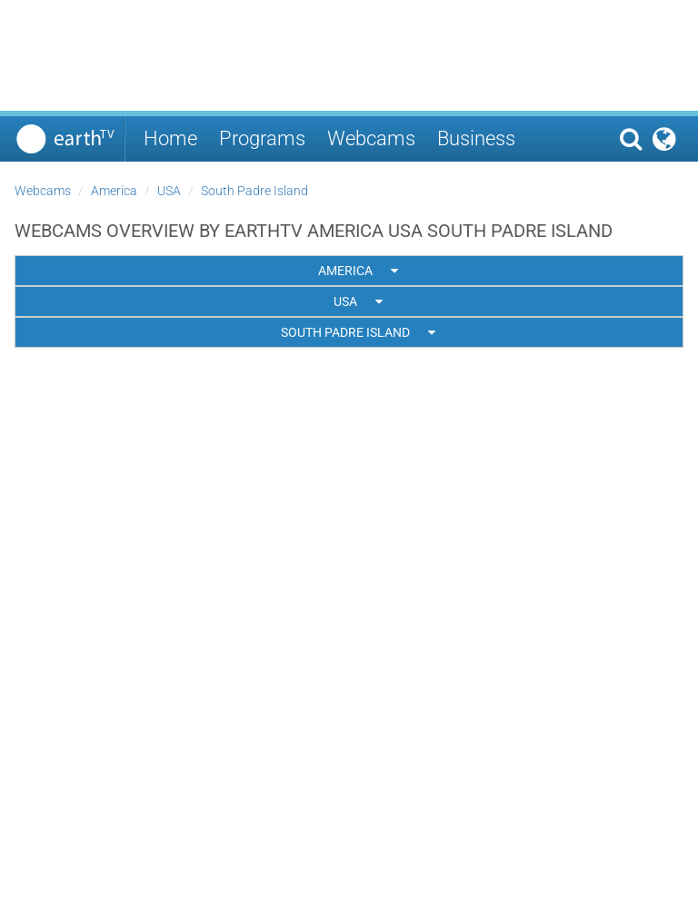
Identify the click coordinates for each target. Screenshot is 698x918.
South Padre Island (254, 190)
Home (170, 138)
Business (476, 138)
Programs (262, 138)
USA (169, 190)
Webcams (371, 138)
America (114, 190)
